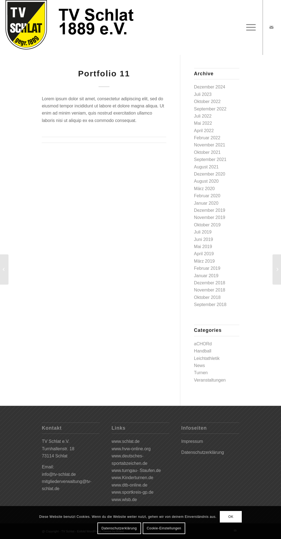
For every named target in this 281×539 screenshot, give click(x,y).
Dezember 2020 (209, 174)
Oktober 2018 (207, 297)
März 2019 (204, 261)
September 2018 (210, 304)
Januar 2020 (206, 203)
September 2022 (210, 109)
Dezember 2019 (209, 210)
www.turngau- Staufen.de (136, 470)
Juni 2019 (203, 239)
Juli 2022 (203, 116)
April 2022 (204, 130)
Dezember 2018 (209, 282)
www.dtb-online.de (130, 485)
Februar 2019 (207, 268)
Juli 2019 (203, 232)
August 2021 (206, 167)
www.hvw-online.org (131, 448)
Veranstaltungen (210, 380)
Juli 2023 (203, 94)
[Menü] (249, 27)
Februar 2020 (207, 195)
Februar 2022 (207, 137)
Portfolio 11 (104, 73)
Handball (202, 351)
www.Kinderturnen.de (132, 477)
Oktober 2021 (207, 152)
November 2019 (209, 217)
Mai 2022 (203, 123)
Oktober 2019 (207, 225)
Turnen (201, 372)
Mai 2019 (203, 246)
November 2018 (209, 290)
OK (231, 517)
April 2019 (204, 253)
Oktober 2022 (207, 101)
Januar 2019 (206, 275)
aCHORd (203, 343)
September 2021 (210, 159)
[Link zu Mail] (271, 27)
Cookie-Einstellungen (164, 528)
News (199, 365)
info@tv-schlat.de (59, 474)
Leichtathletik (207, 358)
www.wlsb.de (124, 499)
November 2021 (209, 145)
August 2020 (206, 181)
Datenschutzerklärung (202, 452)
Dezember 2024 (209, 87)
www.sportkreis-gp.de (133, 492)
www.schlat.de (126, 441)
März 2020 (204, 188)
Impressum (192, 441)
